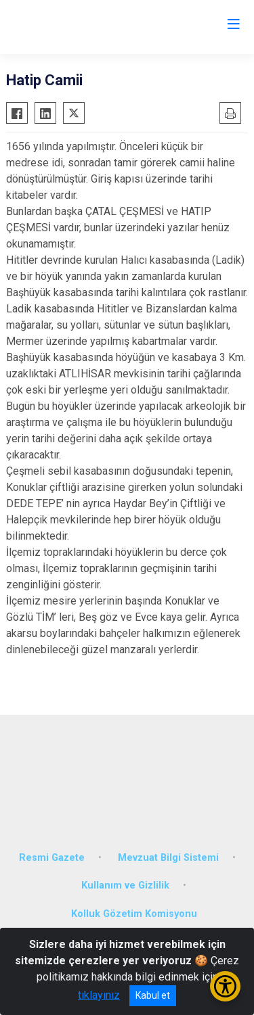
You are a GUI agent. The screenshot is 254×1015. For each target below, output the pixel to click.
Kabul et (152, 995)
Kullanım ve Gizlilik (125, 885)
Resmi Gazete (52, 858)
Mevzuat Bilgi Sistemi (168, 858)
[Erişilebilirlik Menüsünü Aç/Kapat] (225, 986)
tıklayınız (99, 995)
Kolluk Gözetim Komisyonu (134, 914)
